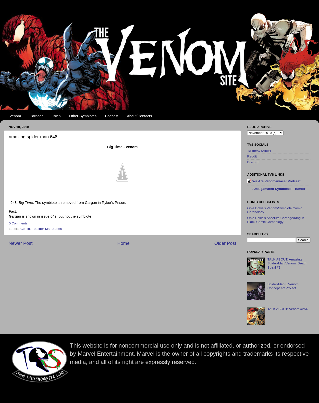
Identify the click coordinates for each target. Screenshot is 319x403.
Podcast (111, 116)
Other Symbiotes (83, 116)
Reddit (252, 156)
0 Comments (18, 223)
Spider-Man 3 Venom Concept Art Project (282, 286)
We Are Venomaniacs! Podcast (276, 181)
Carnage (36, 116)
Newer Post (21, 243)
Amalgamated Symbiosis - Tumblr (279, 189)
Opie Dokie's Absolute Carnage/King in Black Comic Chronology (275, 220)
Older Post (225, 243)
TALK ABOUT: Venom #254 (287, 309)
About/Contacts (139, 116)
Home (123, 243)
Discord (252, 162)
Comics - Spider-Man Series (41, 229)
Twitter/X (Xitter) (259, 151)
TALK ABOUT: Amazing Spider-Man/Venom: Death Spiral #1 (286, 263)
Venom (15, 116)
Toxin (56, 116)
